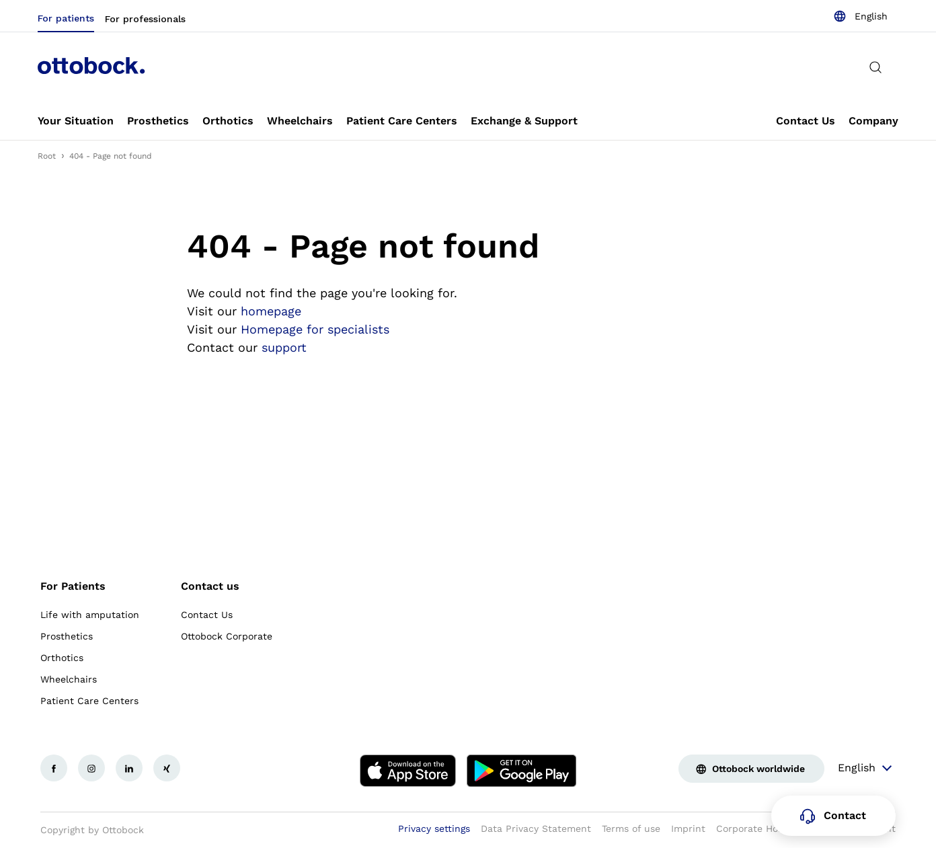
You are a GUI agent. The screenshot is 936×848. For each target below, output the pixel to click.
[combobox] (860, 16)
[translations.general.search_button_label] (875, 67)
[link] (76, 121)
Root (47, 156)
